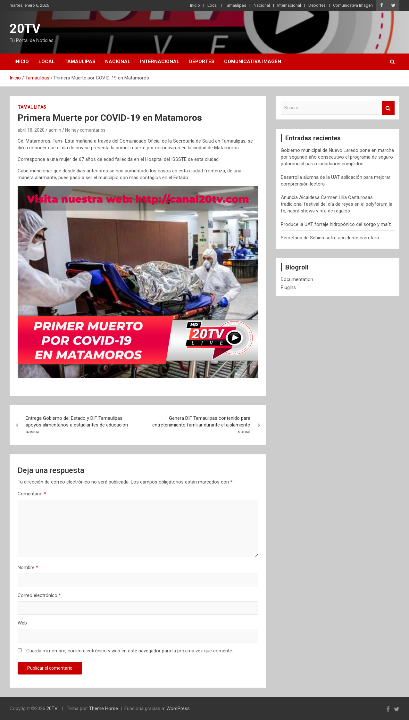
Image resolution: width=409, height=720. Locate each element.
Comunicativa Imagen (353, 5)
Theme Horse (103, 708)
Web (22, 623)
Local (212, 5)
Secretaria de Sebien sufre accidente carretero (330, 238)
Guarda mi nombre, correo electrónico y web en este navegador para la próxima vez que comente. (129, 651)
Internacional (289, 5)
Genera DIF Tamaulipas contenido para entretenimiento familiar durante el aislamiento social (201, 424)
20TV (25, 28)
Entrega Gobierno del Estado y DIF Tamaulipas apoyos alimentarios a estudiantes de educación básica (77, 424)
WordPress (178, 708)
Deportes (317, 5)
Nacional (262, 5)
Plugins (288, 287)
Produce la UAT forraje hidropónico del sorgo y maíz (336, 224)
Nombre (28, 567)
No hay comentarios (85, 130)
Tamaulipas (235, 5)
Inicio (195, 5)
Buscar (388, 108)
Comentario (32, 494)
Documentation (297, 279)
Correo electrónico (39, 595)
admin (54, 130)
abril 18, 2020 (31, 130)
